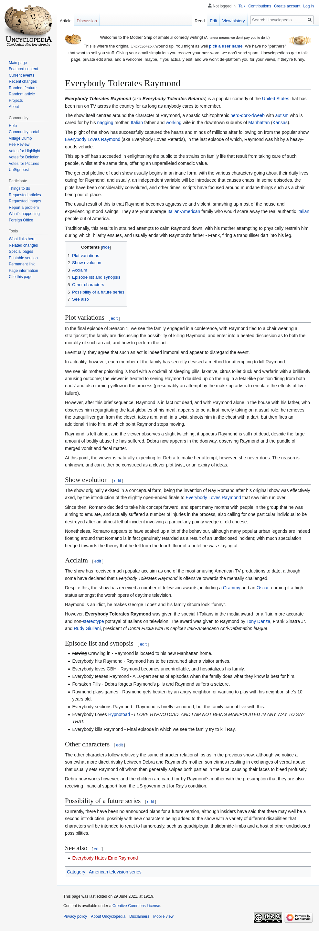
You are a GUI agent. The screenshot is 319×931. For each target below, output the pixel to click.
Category (76, 871)
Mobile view (163, 916)
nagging (105, 122)
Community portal (24, 132)
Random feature (23, 88)
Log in (308, 6)
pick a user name (225, 46)
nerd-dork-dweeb (247, 115)
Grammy (231, 587)
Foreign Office (21, 220)
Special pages (21, 251)
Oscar (263, 587)
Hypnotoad (119, 714)
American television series (115, 871)
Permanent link (22, 264)
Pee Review (19, 144)
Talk (242, 6)
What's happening (24, 213)
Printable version (23, 258)
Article (65, 20)
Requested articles (25, 195)
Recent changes (23, 81)
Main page (18, 62)
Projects (16, 100)
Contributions (259, 6)
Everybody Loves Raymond (92, 139)
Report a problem (24, 207)
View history (233, 20)
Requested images (25, 201)
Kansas (280, 122)
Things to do (19, 188)
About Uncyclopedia (108, 916)
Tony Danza (258, 621)
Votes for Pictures (24, 163)
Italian (137, 122)
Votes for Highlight (24, 151)
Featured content (23, 69)
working (173, 122)
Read (200, 20)
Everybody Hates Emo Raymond (105, 858)
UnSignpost (19, 169)
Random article (22, 94)
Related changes (23, 245)
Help (13, 125)
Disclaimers (139, 916)
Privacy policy (75, 916)
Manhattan (259, 122)
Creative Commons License (136, 906)
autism (282, 115)
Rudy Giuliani (87, 628)
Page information (23, 270)
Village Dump (20, 138)
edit (114, 318)
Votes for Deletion (24, 157)
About (14, 106)
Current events (21, 75)
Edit (213, 20)
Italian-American (183, 211)
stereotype (93, 621)
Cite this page (20, 276)
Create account (287, 6)
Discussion (87, 20)
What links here (22, 239)
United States (275, 98)
